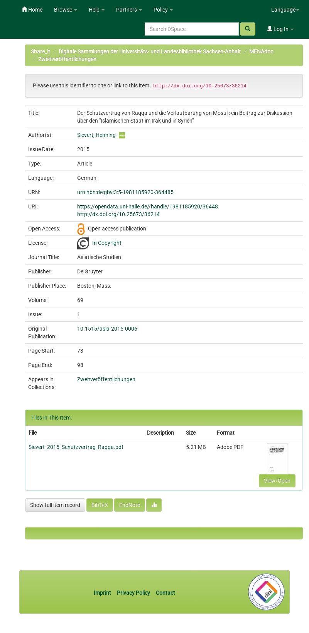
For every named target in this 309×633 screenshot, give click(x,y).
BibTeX (99, 505)
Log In (280, 29)
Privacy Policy (133, 593)
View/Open (277, 481)
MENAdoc (261, 51)
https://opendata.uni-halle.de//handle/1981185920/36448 (147, 206)
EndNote (129, 505)
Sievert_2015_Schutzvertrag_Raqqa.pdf (76, 447)
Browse (65, 10)
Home (32, 10)
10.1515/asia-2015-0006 (107, 329)
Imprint (103, 593)
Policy (163, 10)
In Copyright (107, 243)
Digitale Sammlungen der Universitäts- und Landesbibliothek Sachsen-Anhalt (150, 51)
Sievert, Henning (96, 135)
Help (97, 10)
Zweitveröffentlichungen (67, 59)
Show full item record (55, 505)
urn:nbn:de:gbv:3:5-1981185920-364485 (125, 192)
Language (285, 10)
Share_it (40, 51)
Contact (165, 593)
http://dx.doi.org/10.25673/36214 (118, 214)
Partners (129, 10)
